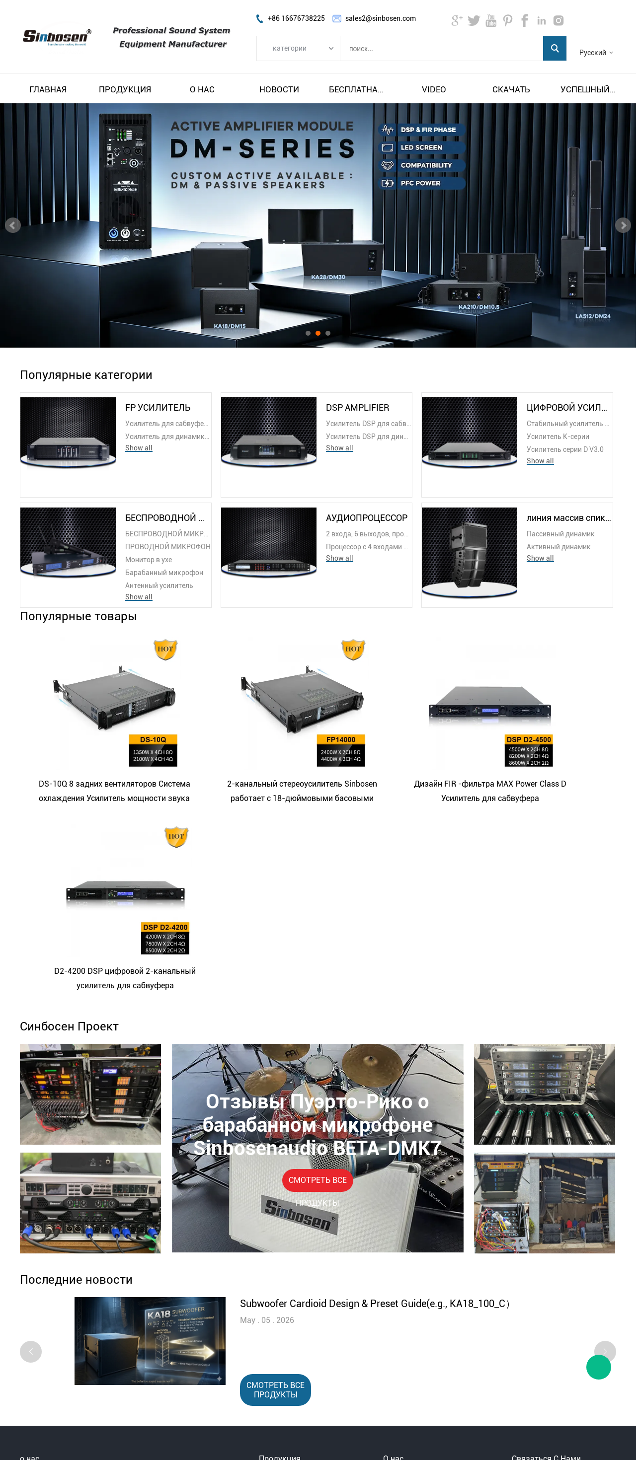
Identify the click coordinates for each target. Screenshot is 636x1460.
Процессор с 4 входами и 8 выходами (369, 547)
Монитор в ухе (148, 560)
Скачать (511, 89)
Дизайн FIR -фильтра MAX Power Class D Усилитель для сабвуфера (385, 791)
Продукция (125, 89)
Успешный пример (588, 89)
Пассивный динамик (561, 534)
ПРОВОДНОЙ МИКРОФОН (168, 547)
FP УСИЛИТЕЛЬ (157, 407)
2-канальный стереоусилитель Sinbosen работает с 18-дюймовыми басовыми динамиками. (239, 792)
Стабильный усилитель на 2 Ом (570, 424)
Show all (139, 448)
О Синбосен (402, 1288)
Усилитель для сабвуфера (168, 424)
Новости (279, 89)
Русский (592, 53)
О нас (202, 89)
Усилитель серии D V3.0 (565, 449)
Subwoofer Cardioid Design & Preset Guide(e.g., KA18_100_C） (377, 1115)
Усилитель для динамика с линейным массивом (168, 436)
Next (623, 225)
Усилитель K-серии (558, 436)
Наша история (406, 1312)
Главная (48, 89)
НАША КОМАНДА (411, 1324)
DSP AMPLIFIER (357, 407)
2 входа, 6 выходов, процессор (369, 534)
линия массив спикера (570, 517)
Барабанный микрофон (164, 573)
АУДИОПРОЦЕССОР (366, 517)
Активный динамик (559, 547)
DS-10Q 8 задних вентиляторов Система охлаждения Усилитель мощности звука (93, 792)
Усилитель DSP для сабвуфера (369, 424)
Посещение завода (414, 1300)
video (434, 89)
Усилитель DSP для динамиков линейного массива (369, 436)
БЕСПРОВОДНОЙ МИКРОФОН (168, 517)
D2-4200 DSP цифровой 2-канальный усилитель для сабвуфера (532, 792)
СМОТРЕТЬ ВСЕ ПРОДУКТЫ (318, 995)
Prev (13, 225)
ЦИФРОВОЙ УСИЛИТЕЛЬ (570, 407)
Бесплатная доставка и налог (357, 89)
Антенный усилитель (159, 585)
